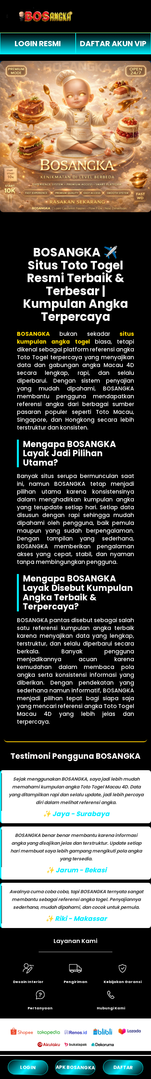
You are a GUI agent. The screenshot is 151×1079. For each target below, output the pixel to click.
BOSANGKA (33, 334)
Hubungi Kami (111, 1008)
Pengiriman (75, 981)
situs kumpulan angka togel (75, 338)
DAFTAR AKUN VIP (113, 43)
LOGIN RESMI (38, 43)
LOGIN (28, 1067)
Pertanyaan (40, 1008)
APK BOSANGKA (75, 1067)
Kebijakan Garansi (123, 981)
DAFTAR (122, 1067)
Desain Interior (28, 981)
